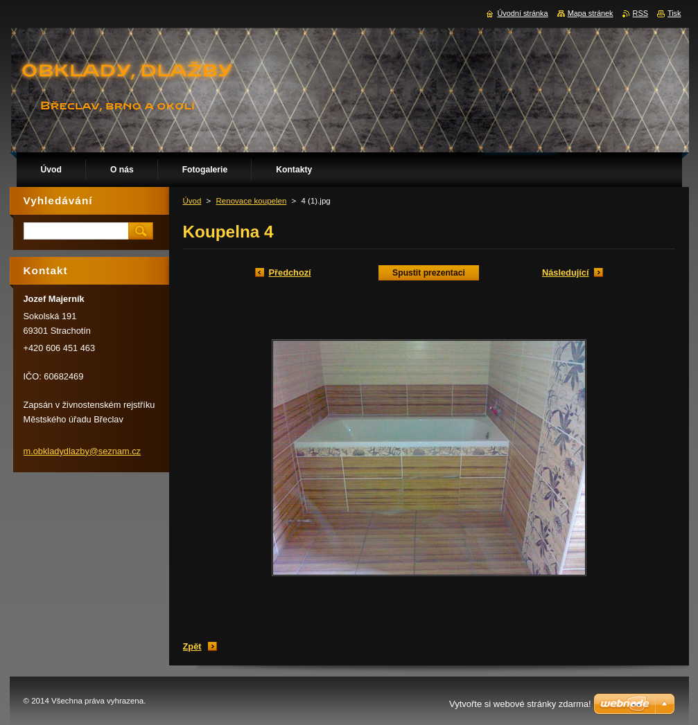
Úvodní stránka (522, 13)
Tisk (674, 13)
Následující (565, 272)
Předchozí (290, 272)
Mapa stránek (590, 13)
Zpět (192, 646)
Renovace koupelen (251, 201)
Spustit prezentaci (428, 273)
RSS (640, 13)
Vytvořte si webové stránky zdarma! (520, 704)
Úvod (192, 201)
